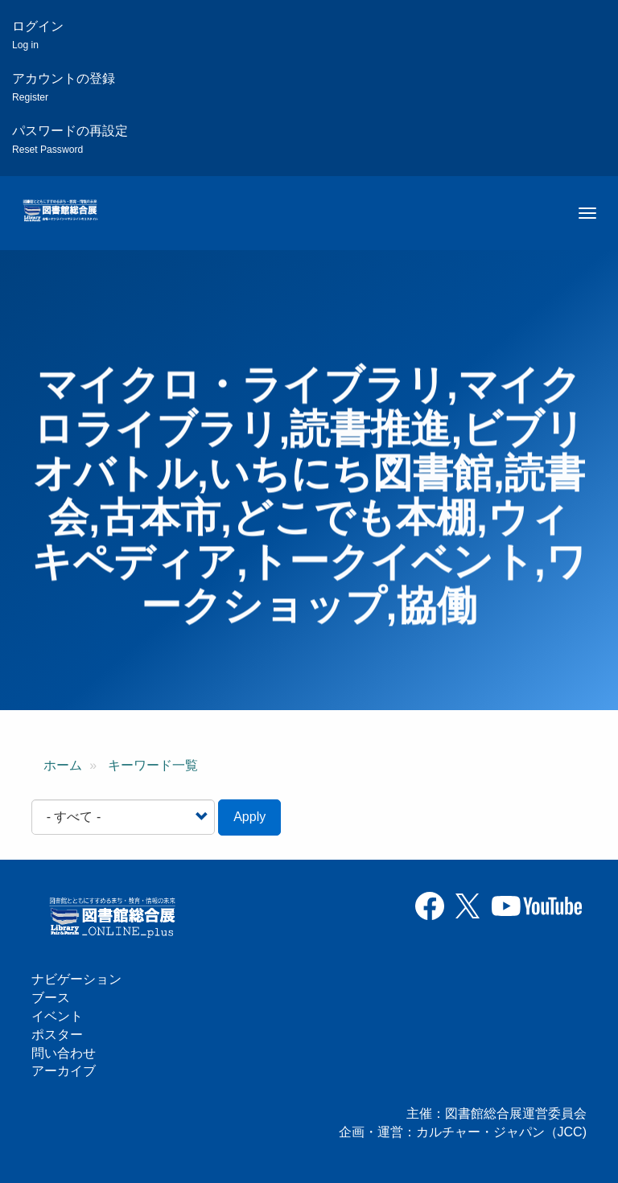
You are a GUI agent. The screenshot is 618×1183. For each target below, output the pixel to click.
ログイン (38, 35)
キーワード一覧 (153, 765)
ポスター (57, 1034)
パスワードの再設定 (70, 139)
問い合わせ (63, 1053)
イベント (57, 1016)
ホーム (62, 765)
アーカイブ (63, 1071)
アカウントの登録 (63, 87)
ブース (50, 997)
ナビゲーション (76, 979)
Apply (249, 817)
